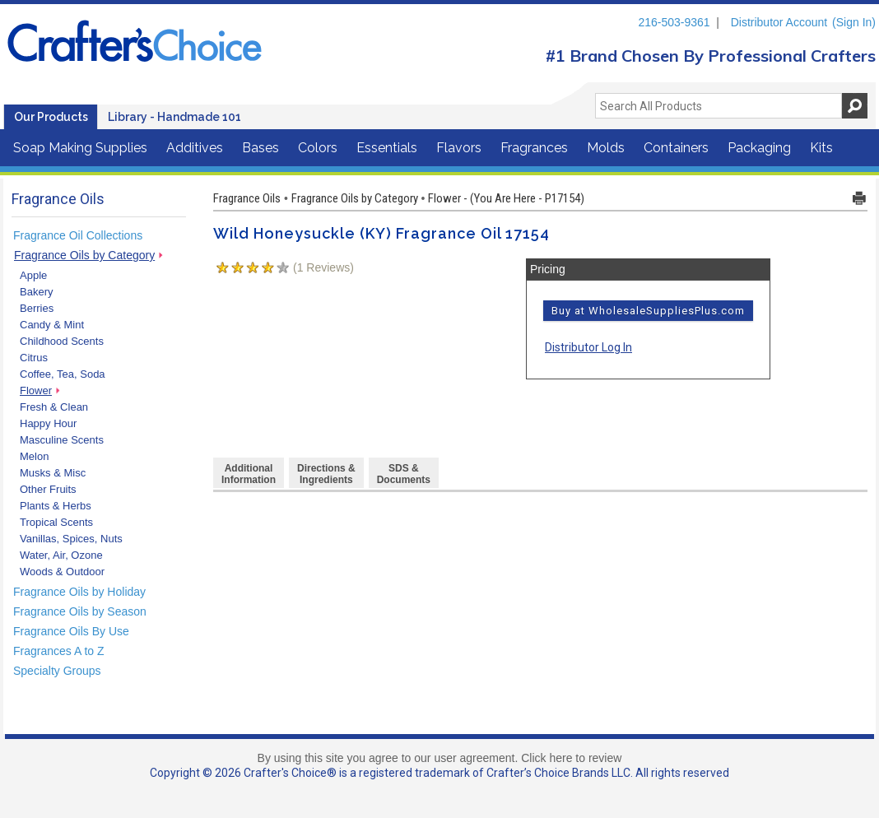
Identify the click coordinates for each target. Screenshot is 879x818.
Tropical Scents (56, 522)
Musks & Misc (53, 473)
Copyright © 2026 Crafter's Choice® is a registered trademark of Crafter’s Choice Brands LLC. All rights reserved (439, 772)
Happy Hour (48, 423)
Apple (33, 275)
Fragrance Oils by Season (79, 611)
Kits (821, 148)
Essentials (386, 148)
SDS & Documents (403, 474)
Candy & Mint (52, 324)
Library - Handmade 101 (174, 116)
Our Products (51, 116)
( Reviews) (323, 267)
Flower (36, 390)
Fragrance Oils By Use (71, 631)
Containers (676, 148)
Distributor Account (779, 22)
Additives (194, 148)
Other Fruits (48, 489)
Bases (260, 148)
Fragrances (534, 148)
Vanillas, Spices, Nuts (71, 538)
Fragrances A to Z (59, 651)
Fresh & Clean (54, 407)
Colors (317, 148)
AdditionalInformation (248, 474)
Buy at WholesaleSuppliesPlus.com (648, 310)
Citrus (34, 357)
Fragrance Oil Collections (77, 235)
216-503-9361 (673, 22)
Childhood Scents (62, 341)
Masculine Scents (62, 440)
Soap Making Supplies (80, 148)
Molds (606, 148)
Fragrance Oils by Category (84, 255)
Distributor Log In (588, 347)
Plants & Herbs (55, 506)
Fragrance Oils (247, 198)
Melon (34, 456)
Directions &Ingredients (326, 474)
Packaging (759, 148)
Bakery (36, 292)
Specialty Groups (57, 670)
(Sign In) (854, 22)
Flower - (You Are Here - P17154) (506, 198)
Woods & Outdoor (62, 571)
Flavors (458, 148)
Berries (36, 308)
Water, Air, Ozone (61, 555)
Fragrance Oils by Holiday (79, 591)
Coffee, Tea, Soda (62, 374)
